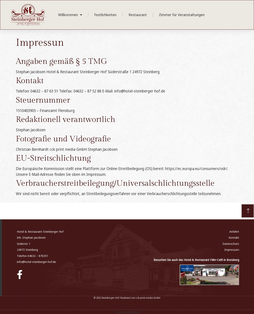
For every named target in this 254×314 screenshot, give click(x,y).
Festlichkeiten (105, 14)
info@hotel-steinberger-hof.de (36, 262)
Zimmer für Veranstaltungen (182, 14)
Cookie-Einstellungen (127, 312)
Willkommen (70, 14)
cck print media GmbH (148, 297)
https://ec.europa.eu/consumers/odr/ (196, 168)
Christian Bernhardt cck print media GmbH (51, 149)
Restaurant (138, 14)
